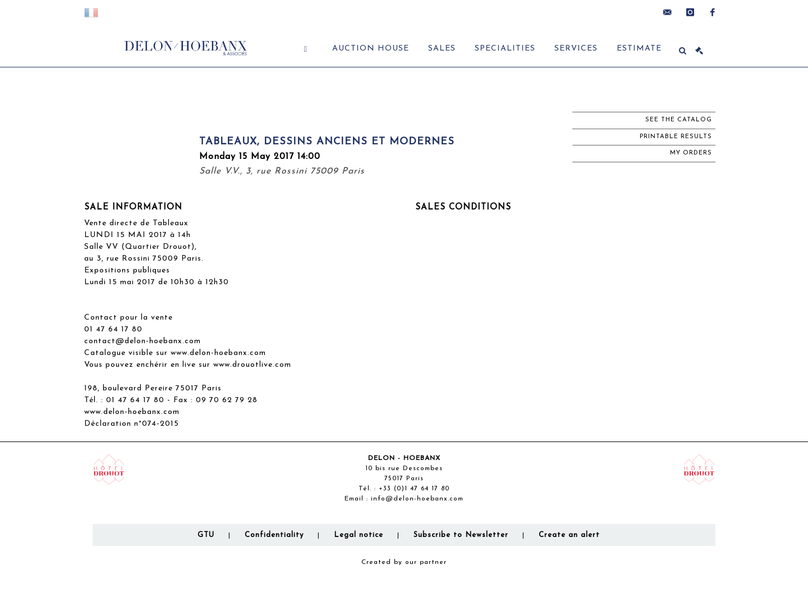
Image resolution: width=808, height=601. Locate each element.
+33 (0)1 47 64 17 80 (414, 488)
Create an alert (569, 535)
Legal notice (358, 535)
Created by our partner (404, 562)
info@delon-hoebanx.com (417, 498)
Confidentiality (274, 535)
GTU (206, 535)
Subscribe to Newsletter (461, 535)
